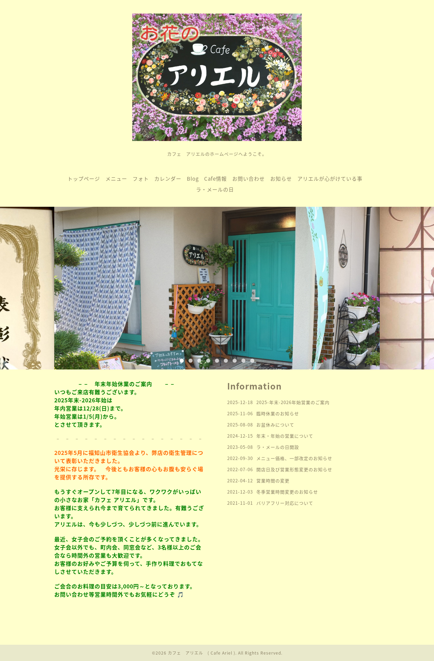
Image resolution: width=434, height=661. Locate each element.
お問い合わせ (248, 178)
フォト (141, 178)
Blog (193, 178)
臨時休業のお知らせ (277, 413)
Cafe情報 (215, 178)
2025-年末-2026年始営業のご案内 (293, 402)
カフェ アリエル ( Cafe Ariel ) (201, 653)
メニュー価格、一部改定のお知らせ (294, 458)
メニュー (116, 178)
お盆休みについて (275, 424)
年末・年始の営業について (284, 436)
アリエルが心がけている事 (329, 178)
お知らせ (281, 178)
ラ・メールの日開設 (277, 447)
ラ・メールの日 (215, 189)
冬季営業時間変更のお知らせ (287, 491)
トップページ (83, 178)
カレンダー (167, 178)
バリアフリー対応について (284, 503)
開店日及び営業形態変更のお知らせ (294, 469)
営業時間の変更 (273, 480)
